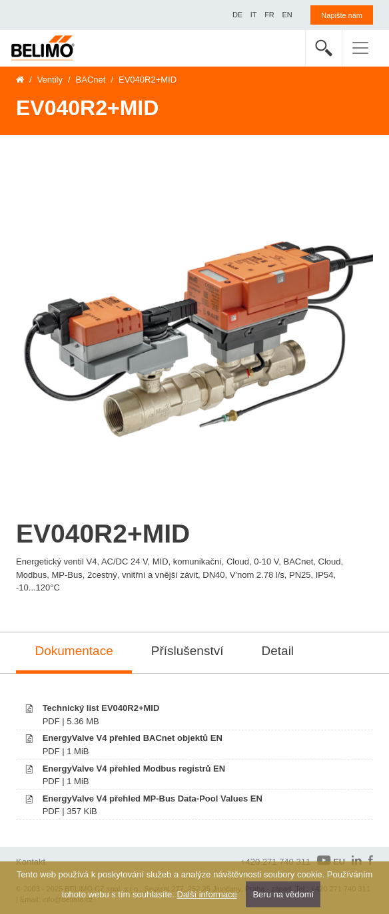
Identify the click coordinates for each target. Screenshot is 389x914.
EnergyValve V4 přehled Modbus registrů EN (134, 769)
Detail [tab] (278, 651)
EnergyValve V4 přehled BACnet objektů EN (132, 738)
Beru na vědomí (283, 894)
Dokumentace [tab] (74, 651)
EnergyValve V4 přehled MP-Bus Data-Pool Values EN (152, 798)
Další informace (207, 894)
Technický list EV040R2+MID (101, 708)
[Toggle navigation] (360, 48)
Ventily (50, 80)
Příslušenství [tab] (187, 651)
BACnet (91, 80)
